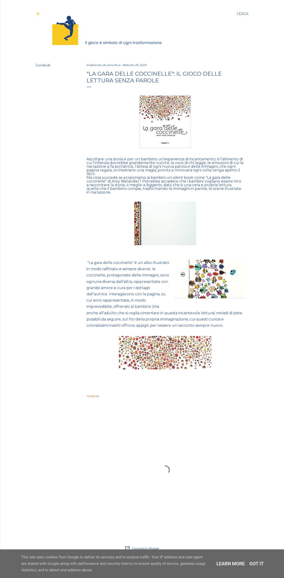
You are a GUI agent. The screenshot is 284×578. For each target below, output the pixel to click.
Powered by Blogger (142, 548)
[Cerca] (242, 13)
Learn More (230, 563)
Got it (257, 563)
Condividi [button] (43, 65)
